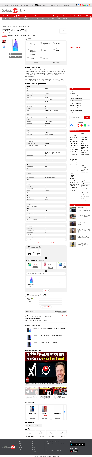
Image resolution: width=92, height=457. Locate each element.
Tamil (62, 443)
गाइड (49, 16)
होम (4, 16)
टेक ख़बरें (9, 16)
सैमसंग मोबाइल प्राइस (30, 436)
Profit (10, 5)
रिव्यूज (25, 16)
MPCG (57, 5)
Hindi (52, 443)
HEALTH (32, 5)
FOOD (24, 5)
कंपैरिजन (17, 35)
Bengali (57, 443)
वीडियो (35, 16)
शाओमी (3, 33)
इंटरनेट (48, 18)
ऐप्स (14, 18)
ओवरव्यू (4, 35)
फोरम (64, 16)
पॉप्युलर (82, 133)
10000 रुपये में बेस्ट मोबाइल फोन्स (76, 96)
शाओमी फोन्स (15, 26)
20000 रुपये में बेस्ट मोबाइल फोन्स (76, 103)
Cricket (20, 5)
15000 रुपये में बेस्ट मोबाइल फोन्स (76, 100)
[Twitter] (75, 125)
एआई (17, 16)
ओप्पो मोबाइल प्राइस (40, 436)
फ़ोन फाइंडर (10, 26)
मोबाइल (4, 18)
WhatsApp (58, 450)
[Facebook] (71, 125)
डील (75, 16)
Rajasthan (52, 5)
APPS (48, 5)
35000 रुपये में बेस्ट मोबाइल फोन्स (76, 110)
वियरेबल (58, 18)
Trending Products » (75, 47)
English (47, 443)
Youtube (52, 450)
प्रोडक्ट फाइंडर (56, 16)
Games (39, 5)
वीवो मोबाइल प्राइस (61, 436)
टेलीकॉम (37, 18)
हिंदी (13, 5)
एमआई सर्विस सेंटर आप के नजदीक (32, 425)
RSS (20, 441)
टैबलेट (10, 18)
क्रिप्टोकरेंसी (80, 16)
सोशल (53, 18)
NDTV (3, 5)
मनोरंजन (19, 18)
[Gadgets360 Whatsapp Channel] (85, 125)
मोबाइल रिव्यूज (72, 205)
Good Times (66, 5)
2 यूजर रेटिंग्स (8, 33)
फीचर (30, 16)
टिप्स (32, 18)
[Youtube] (78, 125)
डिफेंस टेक (43, 16)
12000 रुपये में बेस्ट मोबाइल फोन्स (76, 98)
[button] (65, 265)
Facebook (47, 450)
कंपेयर (12, 54)
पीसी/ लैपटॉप (26, 18)
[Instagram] (81, 125)
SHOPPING (44, 5)
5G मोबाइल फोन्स (73, 91)
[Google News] (88, 125)
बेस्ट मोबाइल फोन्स (73, 93)
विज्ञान (43, 18)
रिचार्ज (69, 16)
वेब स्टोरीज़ (65, 18)
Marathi (61, 5)
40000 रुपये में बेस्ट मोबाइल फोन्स (76, 112)
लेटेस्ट (71, 133)
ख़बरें (29, 35)
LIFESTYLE (28, 5)
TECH (36, 5)
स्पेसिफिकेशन (10, 35)
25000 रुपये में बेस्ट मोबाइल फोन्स (76, 105)
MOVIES (16, 5)
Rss (60, 450)
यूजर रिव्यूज (23, 35)
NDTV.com (34, 449)
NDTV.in (34, 451)
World (6, 5)
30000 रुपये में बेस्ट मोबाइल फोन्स (76, 108)
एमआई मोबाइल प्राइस (51, 436)
